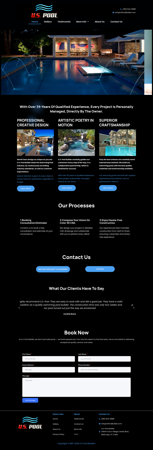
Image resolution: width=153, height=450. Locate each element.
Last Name (83, 354)
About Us (99, 21)
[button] (19, 308)
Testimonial (64, 21)
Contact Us (116, 21)
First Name (27, 354)
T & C (76, 434)
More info (82, 21)
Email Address (28, 365)
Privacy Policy (58, 434)
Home (35, 21)
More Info (78, 429)
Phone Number (84, 365)
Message (26, 376)
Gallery (48, 21)
